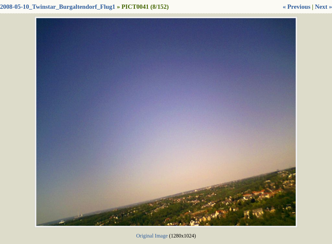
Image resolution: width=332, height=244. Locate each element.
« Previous (296, 6)
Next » (323, 6)
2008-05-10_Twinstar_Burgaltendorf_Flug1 (57, 6)
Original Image (152, 235)
